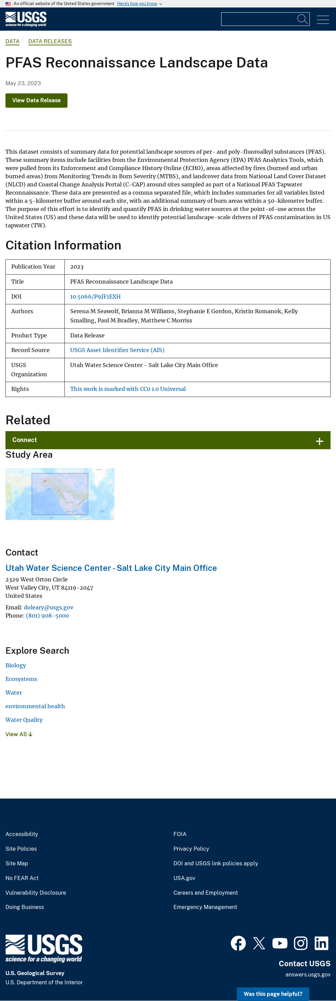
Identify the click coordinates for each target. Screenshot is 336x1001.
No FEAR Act (22, 878)
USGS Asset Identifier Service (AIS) (117, 350)
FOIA (179, 834)
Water (13, 692)
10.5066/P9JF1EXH (95, 296)
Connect (24, 439)
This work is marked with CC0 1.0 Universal (128, 389)
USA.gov (184, 878)
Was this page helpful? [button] (273, 994)
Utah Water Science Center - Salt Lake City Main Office (111, 568)
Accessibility (21, 834)
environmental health (35, 706)
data (12, 41)
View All (18, 734)
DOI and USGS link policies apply (215, 864)
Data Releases (50, 41)
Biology (15, 665)
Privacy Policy (191, 849)
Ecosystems (21, 679)
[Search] (303, 19)
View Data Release (36, 100)
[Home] (25, 25)
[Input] (265, 19)
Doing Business (24, 907)
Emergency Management (205, 907)
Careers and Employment (205, 893)
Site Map (16, 864)
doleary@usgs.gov (48, 607)
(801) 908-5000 (47, 615)
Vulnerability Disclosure (35, 893)
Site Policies (21, 849)
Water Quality (24, 719)
